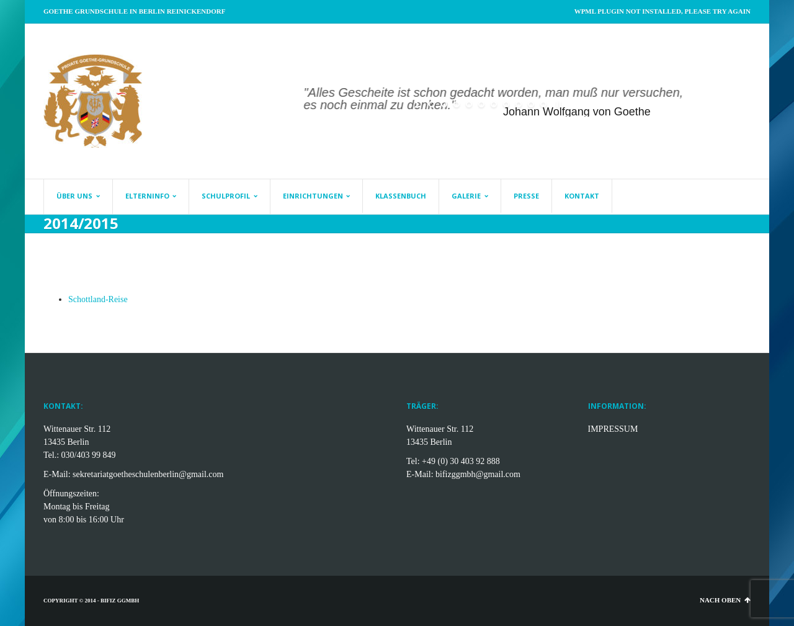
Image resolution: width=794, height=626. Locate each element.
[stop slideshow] (557, 104)
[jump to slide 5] (481, 104)
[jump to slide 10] (543, 104)
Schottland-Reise (98, 299)
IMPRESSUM (613, 429)
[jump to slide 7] (506, 104)
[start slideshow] (418, 104)
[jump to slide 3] (456, 104)
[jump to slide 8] (518, 104)
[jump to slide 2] (444, 104)
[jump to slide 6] (494, 104)
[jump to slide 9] (531, 104)
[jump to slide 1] (432, 104)
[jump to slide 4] (469, 104)
